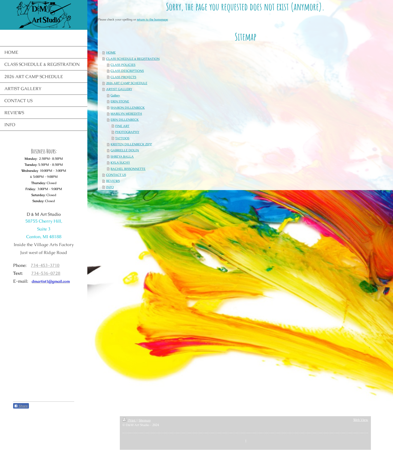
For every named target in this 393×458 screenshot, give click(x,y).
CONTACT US (116, 175)
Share (21, 406)
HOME (111, 52)
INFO (110, 187)
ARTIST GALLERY (119, 89)
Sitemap (145, 420)
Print (129, 420)
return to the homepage (152, 19)
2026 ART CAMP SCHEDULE (126, 83)
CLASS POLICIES (123, 65)
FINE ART (122, 126)
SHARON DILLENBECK (128, 108)
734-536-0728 (45, 273)
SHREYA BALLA (122, 156)
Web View (360, 420)
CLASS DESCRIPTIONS (127, 71)
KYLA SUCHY (120, 162)
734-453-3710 (45, 265)
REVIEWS (113, 181)
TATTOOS (122, 138)
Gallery (115, 95)
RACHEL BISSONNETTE (128, 169)
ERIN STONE (120, 101)
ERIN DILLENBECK (125, 120)
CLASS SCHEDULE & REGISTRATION (133, 59)
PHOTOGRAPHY (127, 132)
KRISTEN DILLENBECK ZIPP (131, 144)
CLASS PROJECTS (123, 77)
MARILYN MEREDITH (126, 114)
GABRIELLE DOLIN (125, 150)
